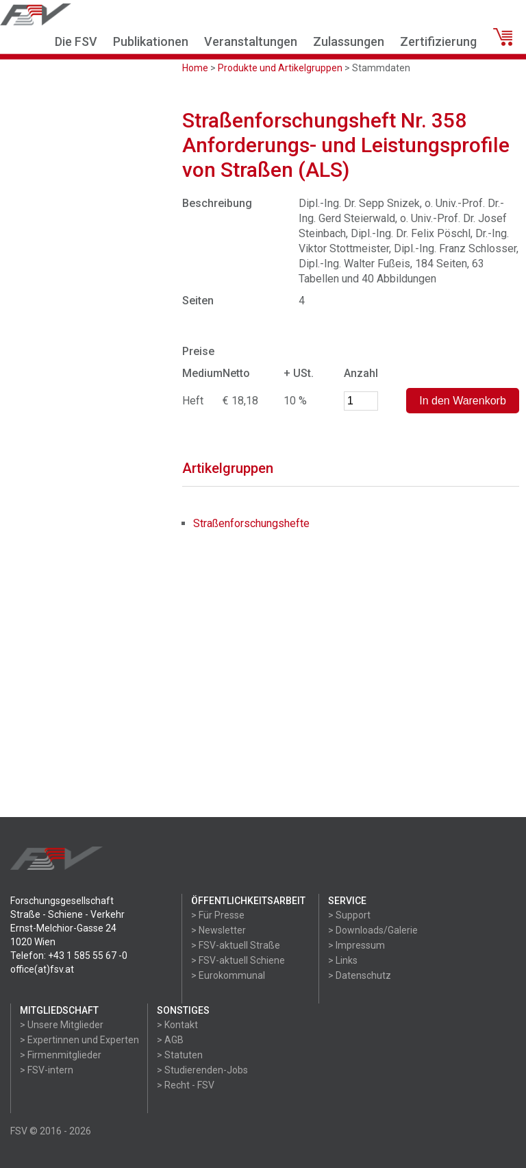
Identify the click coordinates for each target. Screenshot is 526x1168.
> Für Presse (218, 915)
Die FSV (76, 41)
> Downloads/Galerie (373, 930)
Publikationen (150, 41)
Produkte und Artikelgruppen (280, 67)
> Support (349, 915)
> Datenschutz (359, 975)
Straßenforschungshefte (251, 523)
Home (195, 67)
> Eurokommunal (228, 975)
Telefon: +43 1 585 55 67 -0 (68, 955)
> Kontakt (177, 1024)
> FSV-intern (46, 1069)
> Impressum (356, 945)
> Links (343, 960)
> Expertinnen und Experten (79, 1039)
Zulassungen (348, 41)
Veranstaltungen (250, 41)
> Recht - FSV (185, 1085)
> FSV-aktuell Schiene (238, 960)
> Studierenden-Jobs (202, 1069)
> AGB (170, 1039)
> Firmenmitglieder (60, 1054)
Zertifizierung (438, 41)
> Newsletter (218, 930)
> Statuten (180, 1054)
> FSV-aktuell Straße (235, 945)
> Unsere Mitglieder (61, 1024)
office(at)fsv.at (42, 969)
